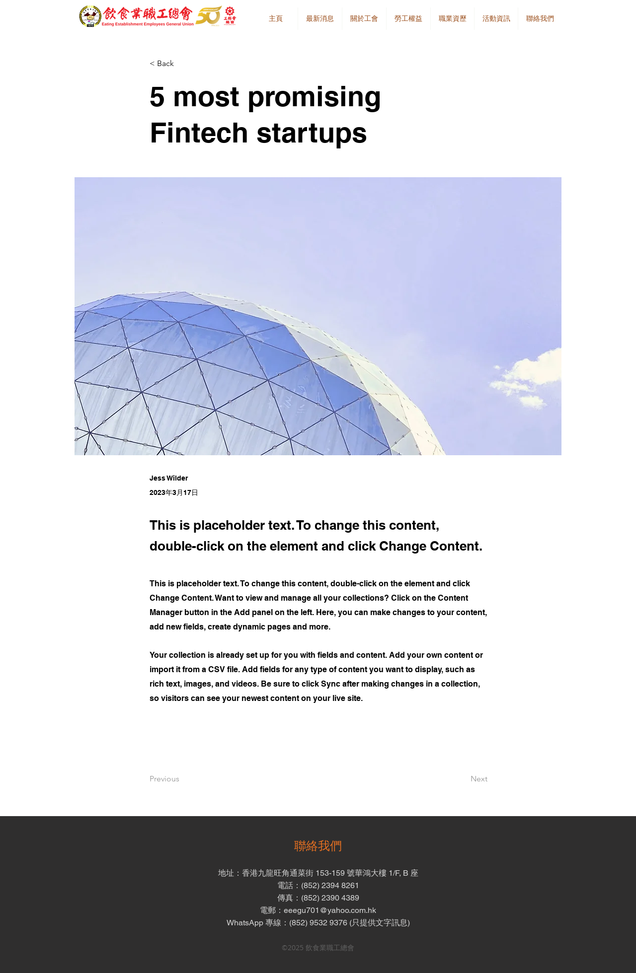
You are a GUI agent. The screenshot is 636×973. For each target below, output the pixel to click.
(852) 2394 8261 (330, 885)
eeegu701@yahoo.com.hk (330, 910)
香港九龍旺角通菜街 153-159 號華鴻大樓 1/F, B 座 (330, 873)
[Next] (462, 779)
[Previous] (182, 779)
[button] (364, 18)
